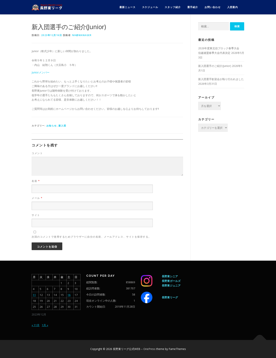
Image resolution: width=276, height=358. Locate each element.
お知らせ (51, 125)
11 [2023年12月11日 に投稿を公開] (34, 295)
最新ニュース (127, 7)
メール (37, 198)
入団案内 (232, 7)
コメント (37, 153)
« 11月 (35, 325)
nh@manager (81, 35)
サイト (36, 215)
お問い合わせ (213, 7)
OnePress (149, 349)
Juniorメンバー (40, 72)
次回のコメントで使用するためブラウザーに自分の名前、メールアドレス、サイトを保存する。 (91, 236)
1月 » (45, 325)
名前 (36, 181)
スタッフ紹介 (173, 7)
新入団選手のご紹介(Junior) (214, 66)
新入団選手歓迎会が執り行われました (221, 79)
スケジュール (150, 7)
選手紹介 (192, 7)
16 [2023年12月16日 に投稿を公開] (69, 295)
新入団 (62, 125)
